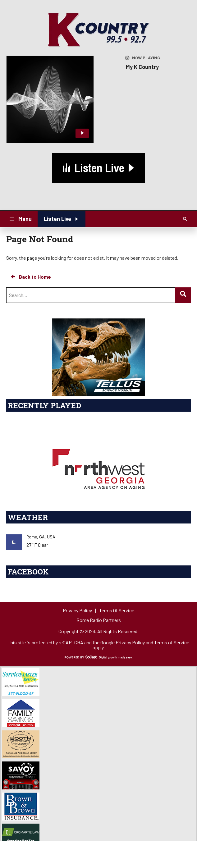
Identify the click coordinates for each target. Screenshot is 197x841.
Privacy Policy (130, 642)
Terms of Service (171, 642)
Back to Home (30, 277)
